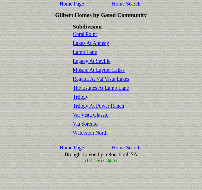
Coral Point (85, 34)
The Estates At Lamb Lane (101, 88)
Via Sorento (85, 124)
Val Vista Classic (90, 115)
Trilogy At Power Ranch (98, 106)
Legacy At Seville (91, 61)
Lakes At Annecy (91, 43)
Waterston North (90, 133)
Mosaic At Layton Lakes (99, 70)
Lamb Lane (85, 52)
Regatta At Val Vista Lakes (101, 79)
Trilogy (80, 97)
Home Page (72, 4)
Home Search (126, 4)
